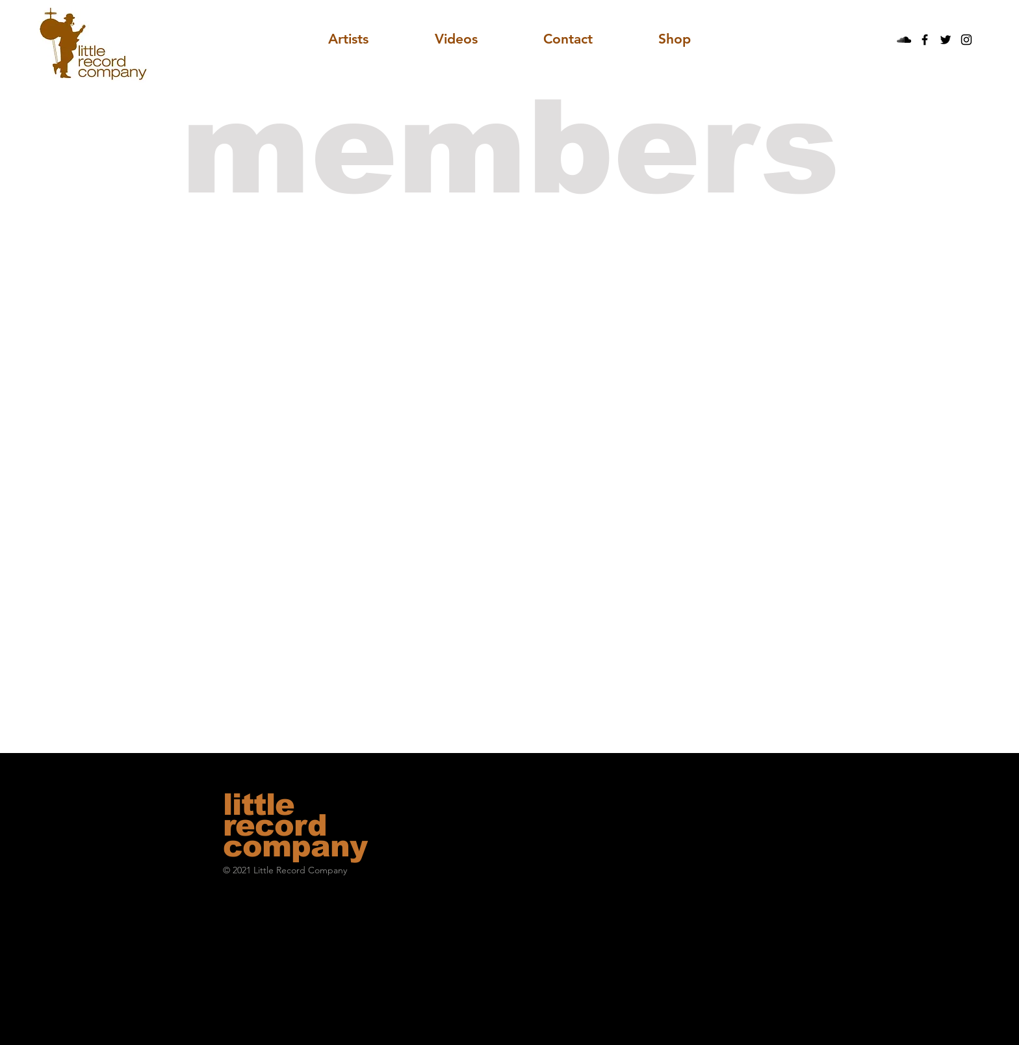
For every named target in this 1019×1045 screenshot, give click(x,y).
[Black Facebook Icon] (925, 40)
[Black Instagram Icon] (966, 40)
